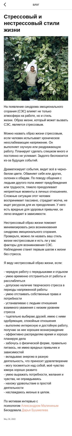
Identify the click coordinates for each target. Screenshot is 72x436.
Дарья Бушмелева (35, 410)
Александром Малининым (39, 405)
